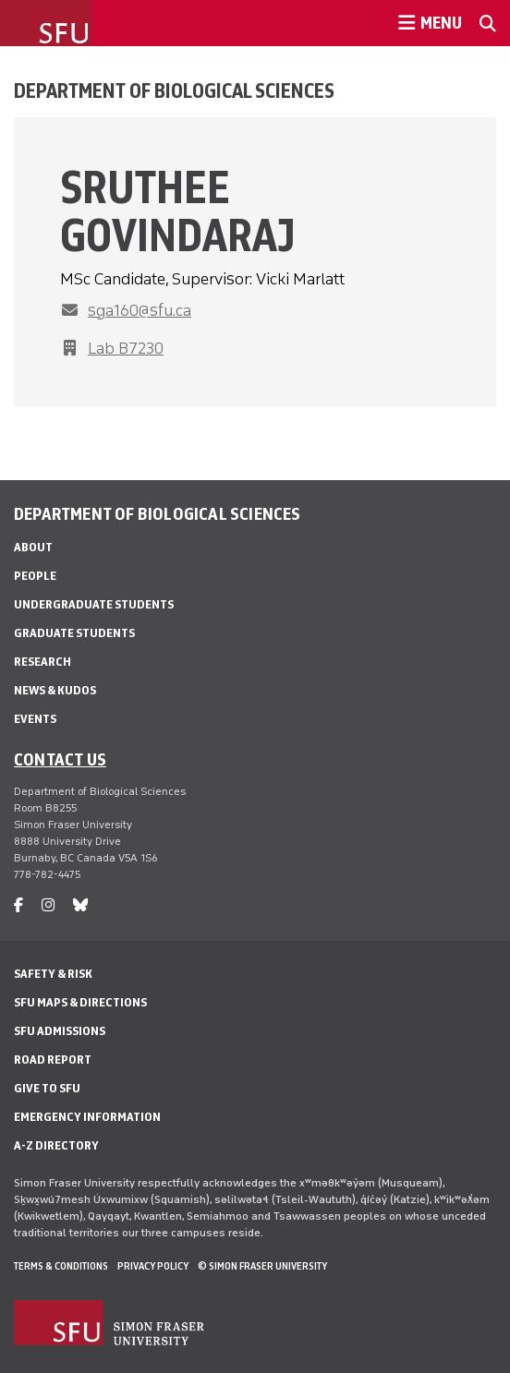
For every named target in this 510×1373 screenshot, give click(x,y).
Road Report (52, 1059)
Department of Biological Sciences (174, 90)
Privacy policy (152, 1265)
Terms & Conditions (61, 1265)
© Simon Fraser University (262, 1265)
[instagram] (48, 905)
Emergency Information (87, 1117)
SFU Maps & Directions (80, 1002)
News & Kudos (55, 690)
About (33, 547)
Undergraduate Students (94, 604)
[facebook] (18, 905)
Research (42, 661)
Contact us (60, 759)
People (35, 576)
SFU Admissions (59, 1031)
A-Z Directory (56, 1145)
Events (35, 719)
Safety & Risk (53, 974)
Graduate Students (74, 633)
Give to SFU (47, 1088)
